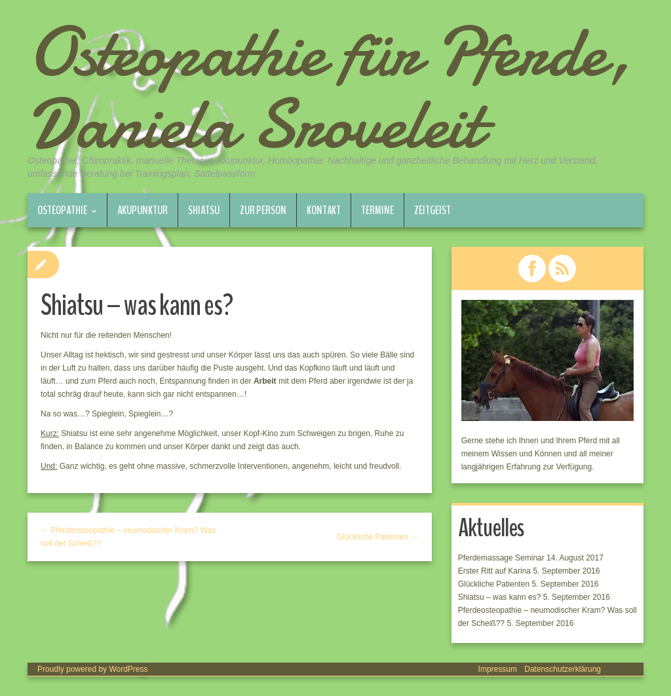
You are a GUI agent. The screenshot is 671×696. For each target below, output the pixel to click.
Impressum (497, 669)
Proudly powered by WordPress (92, 669)
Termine (377, 210)
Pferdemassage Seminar (501, 557)
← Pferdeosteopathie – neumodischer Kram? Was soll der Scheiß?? (128, 537)
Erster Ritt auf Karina (494, 571)
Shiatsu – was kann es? (499, 597)
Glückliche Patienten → (378, 536)
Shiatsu (204, 210)
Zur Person (263, 210)
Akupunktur (142, 210)
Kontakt (324, 210)
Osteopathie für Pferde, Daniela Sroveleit (329, 88)
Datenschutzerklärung (562, 669)
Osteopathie (62, 214)
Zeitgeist (432, 210)
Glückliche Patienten (493, 584)
